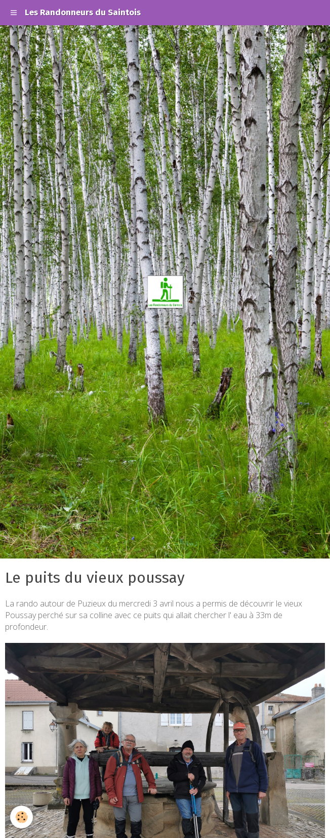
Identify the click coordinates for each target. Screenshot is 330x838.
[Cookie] (21, 817)
